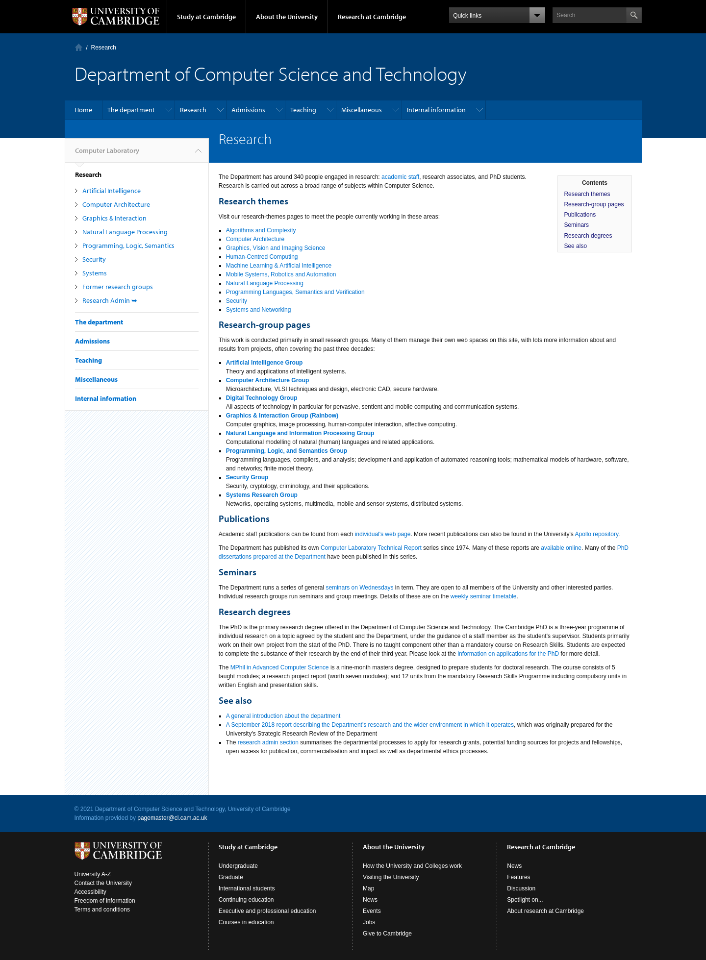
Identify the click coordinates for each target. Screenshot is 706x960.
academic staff (400, 176)
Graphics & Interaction (114, 218)
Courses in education (246, 922)
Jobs (369, 922)
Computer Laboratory (79, 47)
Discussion (521, 888)
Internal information (436, 109)
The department (131, 109)
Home (83, 109)
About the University (287, 16)
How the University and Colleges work (412, 865)
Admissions (248, 109)
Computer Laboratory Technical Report (371, 547)
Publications (580, 214)
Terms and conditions (102, 909)
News (370, 899)
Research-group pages (594, 204)
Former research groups (117, 286)
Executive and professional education (267, 911)
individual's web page (383, 534)
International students (247, 888)
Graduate (231, 877)
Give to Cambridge (387, 933)
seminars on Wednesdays (360, 587)
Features (518, 877)
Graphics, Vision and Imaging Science (276, 248)
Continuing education (246, 899)
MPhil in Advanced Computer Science (279, 667)
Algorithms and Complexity (261, 230)
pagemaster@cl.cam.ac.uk (172, 817)
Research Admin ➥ (109, 300)
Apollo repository (597, 534)
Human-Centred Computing (262, 256)
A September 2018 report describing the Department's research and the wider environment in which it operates (370, 724)
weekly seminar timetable (484, 596)
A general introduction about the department (283, 716)
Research (193, 109)
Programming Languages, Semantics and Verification (295, 292)
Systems (94, 273)
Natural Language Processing (125, 231)
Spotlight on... (525, 899)
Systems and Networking (258, 309)
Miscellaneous (361, 109)
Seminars (576, 225)
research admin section (268, 742)
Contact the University (103, 883)
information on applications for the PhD (508, 653)
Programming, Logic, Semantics (128, 245)
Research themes (587, 194)
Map (368, 888)
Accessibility (90, 891)
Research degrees (588, 235)
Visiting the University (391, 877)
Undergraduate (238, 865)
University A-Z (93, 874)
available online (561, 547)
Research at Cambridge (372, 16)
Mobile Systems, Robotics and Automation (281, 274)
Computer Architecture (116, 204)
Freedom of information (105, 900)
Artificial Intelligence (111, 190)
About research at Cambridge (545, 911)
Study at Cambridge (206, 16)
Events (372, 911)
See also (575, 246)
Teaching (303, 109)
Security (94, 259)
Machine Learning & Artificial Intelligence (278, 265)
